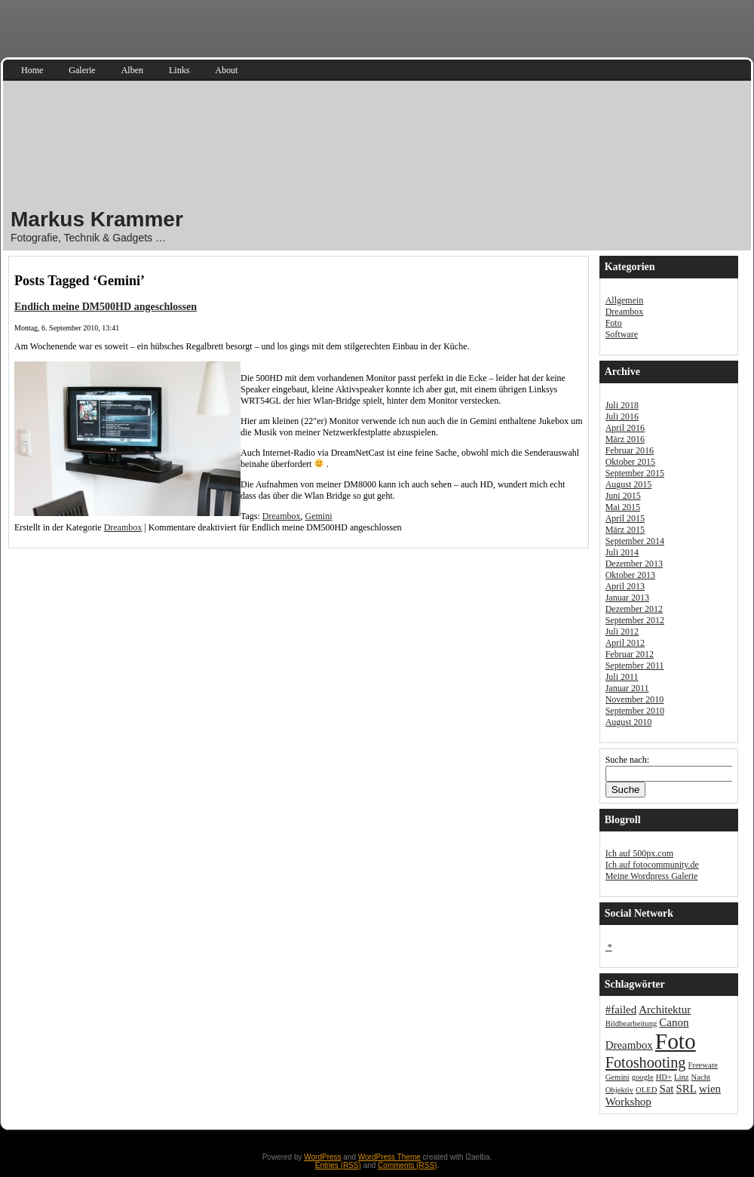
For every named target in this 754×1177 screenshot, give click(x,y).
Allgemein (624, 300)
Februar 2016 (629, 450)
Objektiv (619, 1090)
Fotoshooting (645, 1062)
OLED (646, 1090)
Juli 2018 (622, 405)
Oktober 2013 (630, 575)
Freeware (703, 1065)
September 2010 (634, 710)
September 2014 (634, 541)
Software (621, 334)
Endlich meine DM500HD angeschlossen (105, 306)
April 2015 (625, 518)
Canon (673, 1022)
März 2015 (625, 529)
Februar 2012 (629, 654)
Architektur (665, 1009)
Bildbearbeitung (631, 1023)
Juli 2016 (622, 416)
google (643, 1077)
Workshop (628, 1102)
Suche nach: (627, 759)
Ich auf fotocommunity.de (652, 864)
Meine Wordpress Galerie (651, 876)
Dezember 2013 (634, 563)
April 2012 (625, 643)
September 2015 (634, 473)
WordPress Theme (389, 1157)
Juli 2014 (622, 552)
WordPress (322, 1157)
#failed (621, 1009)
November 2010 (634, 699)
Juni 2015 (623, 495)
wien (710, 1089)
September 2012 (634, 620)
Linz (681, 1077)
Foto (613, 323)
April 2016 (625, 428)
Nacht (700, 1077)
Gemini (318, 516)
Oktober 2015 (630, 461)
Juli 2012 (622, 631)
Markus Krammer (97, 219)
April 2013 (625, 586)
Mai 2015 (622, 507)
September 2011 (634, 665)
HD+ (664, 1077)
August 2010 (628, 722)
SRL (686, 1089)
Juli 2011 (622, 676)
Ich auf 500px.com (639, 853)
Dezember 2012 (634, 609)
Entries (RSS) (338, 1165)
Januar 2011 (627, 688)
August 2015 (628, 484)
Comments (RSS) (407, 1165)
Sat (666, 1089)
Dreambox (281, 516)
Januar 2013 (627, 597)
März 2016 (625, 439)
